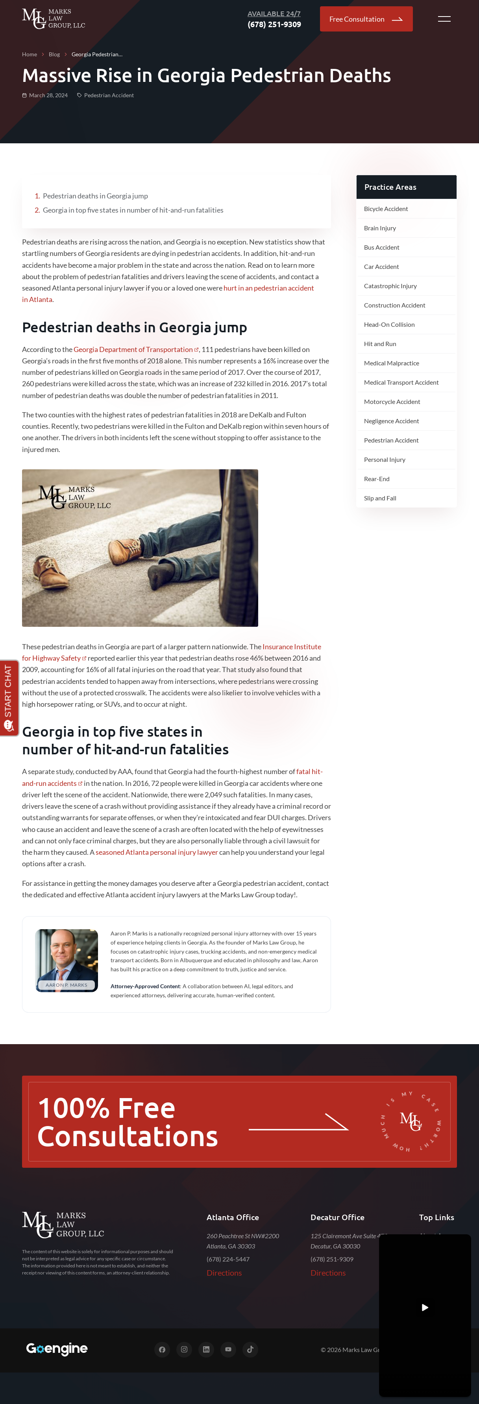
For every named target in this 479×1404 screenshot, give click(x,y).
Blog (54, 54)
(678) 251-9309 (332, 1259)
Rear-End (377, 478)
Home (29, 54)
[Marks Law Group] (63, 1225)
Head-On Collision (389, 324)
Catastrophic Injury (390, 285)
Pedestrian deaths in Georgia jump (95, 195)
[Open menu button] (444, 18)
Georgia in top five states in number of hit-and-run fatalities (133, 210)
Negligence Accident (391, 420)
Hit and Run (380, 343)
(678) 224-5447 (228, 1259)
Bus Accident (381, 247)
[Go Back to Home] (53, 19)
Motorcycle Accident (392, 401)
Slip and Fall (380, 498)
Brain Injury (380, 228)
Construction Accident (394, 305)
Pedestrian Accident (391, 440)
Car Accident (381, 266)
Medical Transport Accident (401, 382)
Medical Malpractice (391, 363)
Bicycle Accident (386, 208)
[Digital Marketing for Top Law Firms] (56, 1349)
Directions (224, 1272)
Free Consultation (366, 19)
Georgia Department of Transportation (133, 349)
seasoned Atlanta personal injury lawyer (157, 852)
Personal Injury (384, 459)
